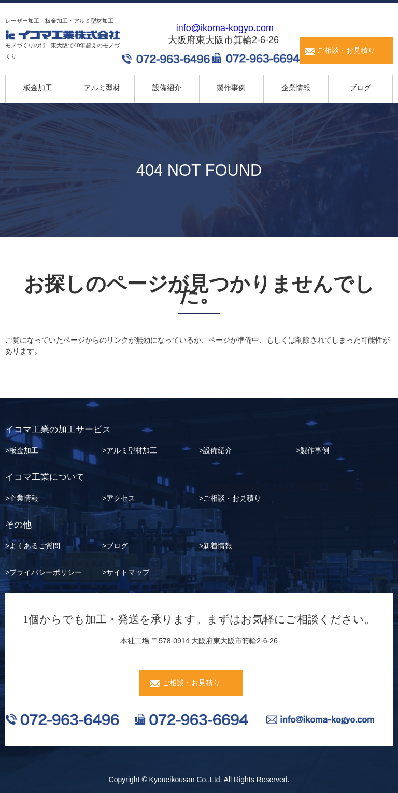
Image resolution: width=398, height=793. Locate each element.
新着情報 (217, 546)
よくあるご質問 (34, 546)
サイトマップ (128, 572)
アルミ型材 (102, 87)
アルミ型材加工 (131, 450)
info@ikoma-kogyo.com (225, 28)
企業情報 (295, 87)
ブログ (360, 87)
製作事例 (231, 87)
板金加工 (37, 87)
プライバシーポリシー (45, 572)
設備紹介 (166, 87)
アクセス (120, 498)
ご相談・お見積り (346, 50)
